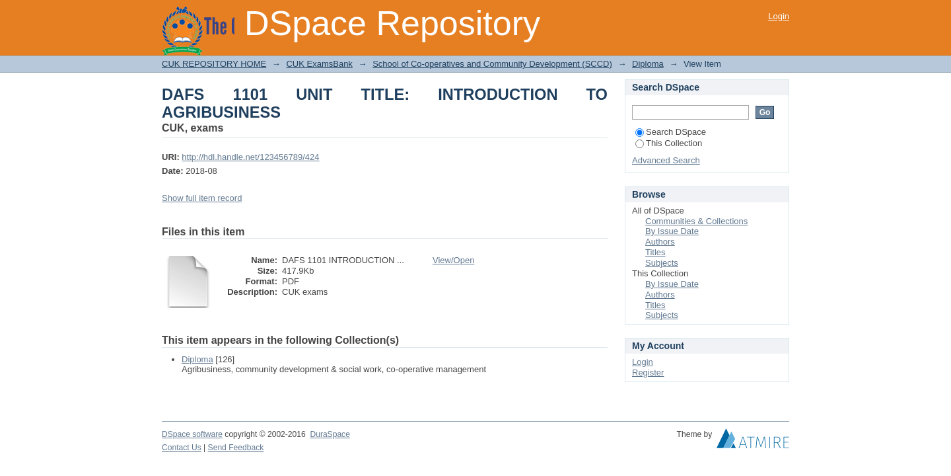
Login (778, 16)
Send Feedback (236, 447)
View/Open (453, 260)
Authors (660, 242)
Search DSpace (670, 132)
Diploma (648, 64)
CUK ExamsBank (319, 64)
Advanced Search (666, 160)
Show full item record (202, 198)
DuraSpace (329, 434)
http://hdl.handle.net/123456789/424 (250, 157)
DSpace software (192, 434)
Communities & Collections (696, 221)
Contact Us (181, 447)
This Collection (668, 143)
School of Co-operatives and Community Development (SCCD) (492, 64)
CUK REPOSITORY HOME (214, 64)
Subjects (661, 263)
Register (648, 372)
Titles (655, 252)
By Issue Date (672, 231)
